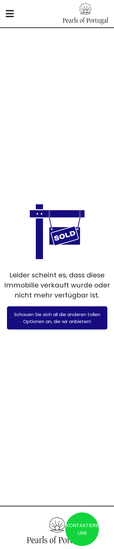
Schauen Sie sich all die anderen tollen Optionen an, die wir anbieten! (57, 318)
